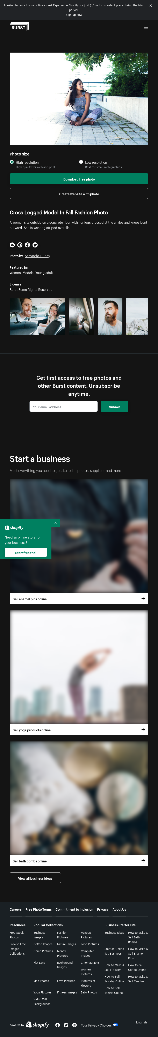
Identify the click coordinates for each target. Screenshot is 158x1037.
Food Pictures (90, 943)
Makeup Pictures (86, 934)
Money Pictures (62, 953)
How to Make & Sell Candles (138, 978)
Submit (114, 406)
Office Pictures (43, 950)
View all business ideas (35, 877)
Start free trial (25, 552)
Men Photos (41, 980)
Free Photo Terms (39, 909)
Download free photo (79, 178)
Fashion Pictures (62, 934)
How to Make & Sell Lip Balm (114, 967)
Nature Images (66, 943)
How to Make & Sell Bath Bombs (138, 937)
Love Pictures (66, 980)
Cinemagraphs (90, 962)
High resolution (27, 162)
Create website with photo (79, 193)
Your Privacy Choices (99, 1024)
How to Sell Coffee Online (137, 967)
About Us (119, 909)
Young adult (44, 272)
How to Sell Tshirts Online (114, 990)
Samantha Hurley (37, 255)
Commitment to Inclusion (74, 909)
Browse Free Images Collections (18, 948)
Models (28, 272)
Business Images (39, 934)
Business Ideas (114, 932)
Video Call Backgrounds (42, 1001)
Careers (16, 909)
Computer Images (87, 953)
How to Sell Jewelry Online (114, 978)
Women (15, 272)
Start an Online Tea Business (114, 950)
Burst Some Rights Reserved (31, 289)
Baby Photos (89, 992)
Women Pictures (86, 971)
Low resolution (96, 162)
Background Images (65, 964)
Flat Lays (39, 962)
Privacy (103, 909)
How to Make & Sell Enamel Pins (138, 953)
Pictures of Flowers (88, 983)
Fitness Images (67, 992)
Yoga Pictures (42, 992)
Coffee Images (43, 943)
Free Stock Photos (17, 934)
